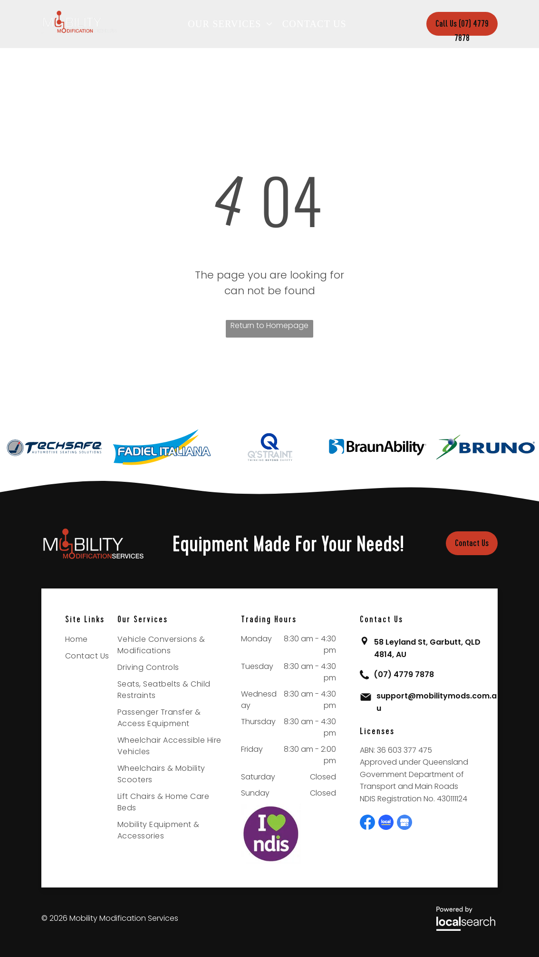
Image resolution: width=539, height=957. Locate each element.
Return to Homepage (269, 325)
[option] (54, 447)
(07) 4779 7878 (404, 674)
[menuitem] (232, 24)
